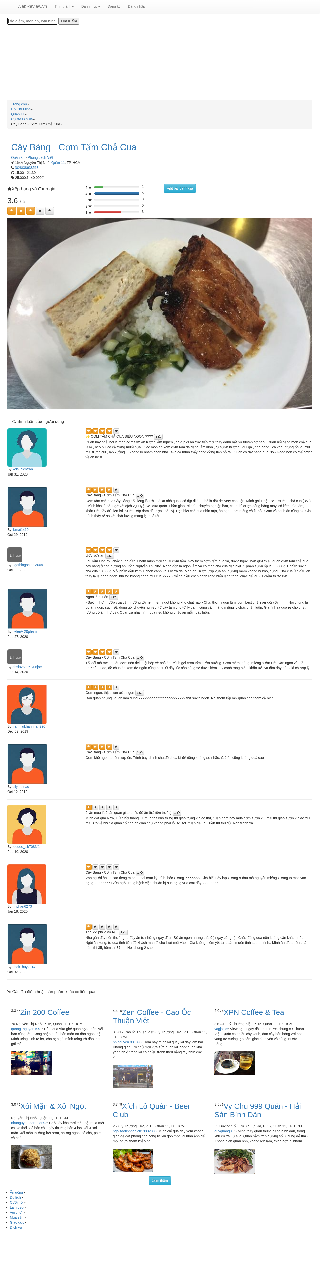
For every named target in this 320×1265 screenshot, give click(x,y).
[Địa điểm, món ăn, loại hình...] (33, 21)
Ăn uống (16, 1192)
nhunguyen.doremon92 (29, 1123)
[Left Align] (12, 211)
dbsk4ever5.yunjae (27, 667)
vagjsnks (221, 1029)
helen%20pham (24, 631)
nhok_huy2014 (24, 967)
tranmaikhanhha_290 (29, 726)
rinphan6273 (22, 906)
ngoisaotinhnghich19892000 (135, 1131)
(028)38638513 (27, 168)
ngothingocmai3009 (27, 565)
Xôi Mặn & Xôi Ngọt (53, 1106)
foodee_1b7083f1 (26, 847)
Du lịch (15, 1197)
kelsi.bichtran (22, 469)
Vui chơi (16, 1212)
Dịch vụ (16, 1227)
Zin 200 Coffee (45, 1012)
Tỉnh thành (64, 6)
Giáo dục (17, 1222)
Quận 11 (58, 163)
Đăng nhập (136, 6)
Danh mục (91, 6)
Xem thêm (160, 1181)
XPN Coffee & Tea (254, 1012)
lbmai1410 (20, 530)
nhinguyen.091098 (127, 1042)
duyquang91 (224, 1131)
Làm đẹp (17, 1207)
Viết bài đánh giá (180, 188)
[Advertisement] (160, 62)
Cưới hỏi (17, 1202)
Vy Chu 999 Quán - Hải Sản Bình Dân (257, 1110)
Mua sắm (17, 1217)
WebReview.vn (32, 6)
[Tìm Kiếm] (68, 21)
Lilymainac (20, 787)
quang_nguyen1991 (26, 1029)
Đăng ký (114, 6)
